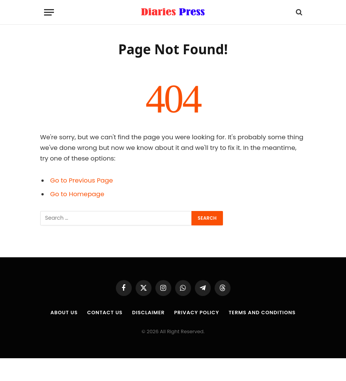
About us (64, 312)
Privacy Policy (196, 312)
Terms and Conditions (262, 312)
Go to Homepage (77, 194)
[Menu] (49, 12)
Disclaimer (148, 312)
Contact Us (104, 312)
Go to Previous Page (81, 180)
